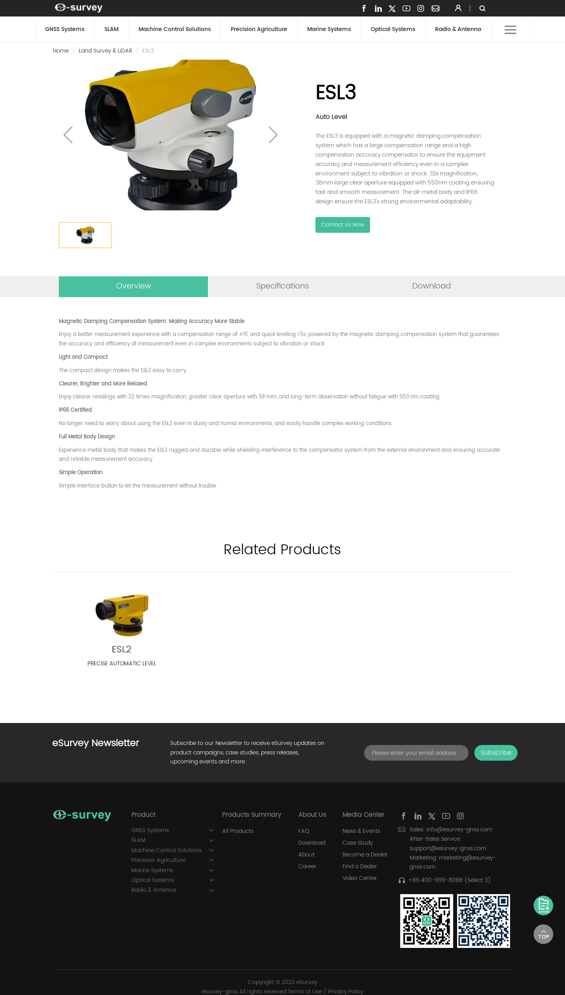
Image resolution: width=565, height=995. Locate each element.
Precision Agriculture (259, 29)
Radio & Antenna (458, 29)
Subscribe (496, 753)
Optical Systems (393, 29)
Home (61, 50)
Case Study (358, 843)
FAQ (303, 831)
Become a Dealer (365, 855)
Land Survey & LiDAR (105, 50)
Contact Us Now (342, 225)
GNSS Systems (64, 29)
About (306, 855)
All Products (237, 831)
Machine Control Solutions (175, 29)
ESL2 (121, 649)
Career (307, 867)
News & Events (361, 831)
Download (311, 843)
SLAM (111, 29)
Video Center (360, 878)
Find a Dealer (360, 867)
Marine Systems (329, 29)
